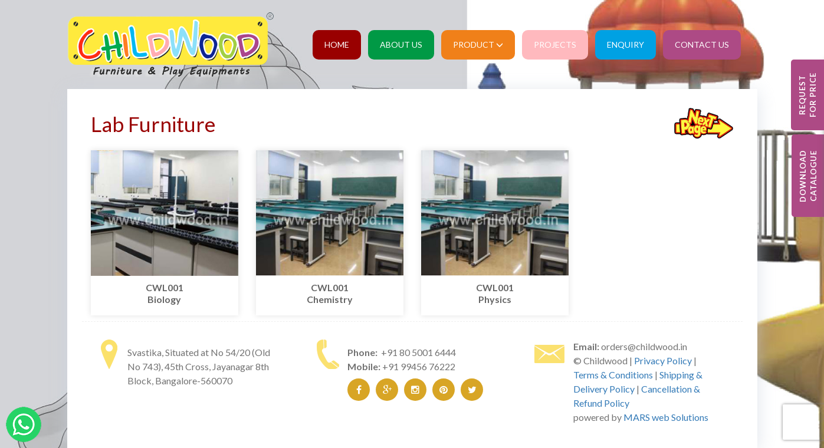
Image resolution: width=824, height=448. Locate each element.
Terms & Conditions (613, 374)
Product (478, 44)
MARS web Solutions (665, 417)
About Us (401, 44)
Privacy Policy (663, 360)
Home (336, 44)
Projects (555, 44)
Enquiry (625, 44)
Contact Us (702, 44)
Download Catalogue (808, 176)
